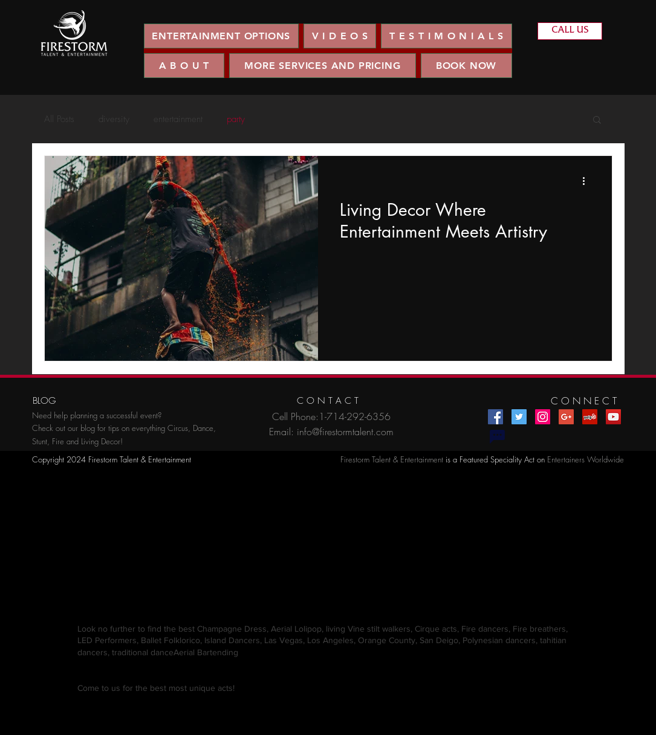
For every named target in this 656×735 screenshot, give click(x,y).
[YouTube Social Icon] (613, 416)
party (236, 119)
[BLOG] (44, 401)
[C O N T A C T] (328, 401)
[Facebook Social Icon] (495, 416)
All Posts (59, 119)
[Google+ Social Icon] (566, 416)
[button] (340, 36)
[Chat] (497, 437)
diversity (114, 119)
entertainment (178, 119)
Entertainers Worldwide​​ (585, 459)
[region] (74, 33)
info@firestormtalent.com (345, 431)
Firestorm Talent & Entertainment (391, 459)
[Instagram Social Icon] (542, 416)
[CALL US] (569, 31)
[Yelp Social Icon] (589, 416)
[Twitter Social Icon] (519, 416)
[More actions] (588, 180)
